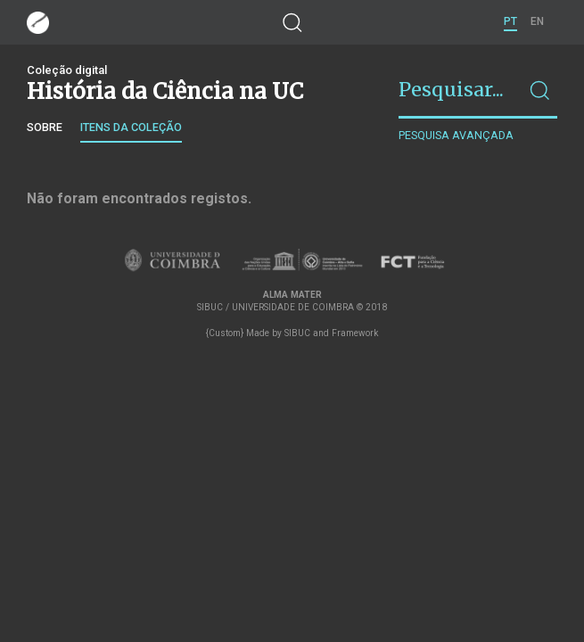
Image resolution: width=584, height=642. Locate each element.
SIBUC (297, 333)
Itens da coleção (131, 127)
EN (537, 21)
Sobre (44, 127)
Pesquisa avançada (456, 135)
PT (510, 21)
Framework (355, 333)
